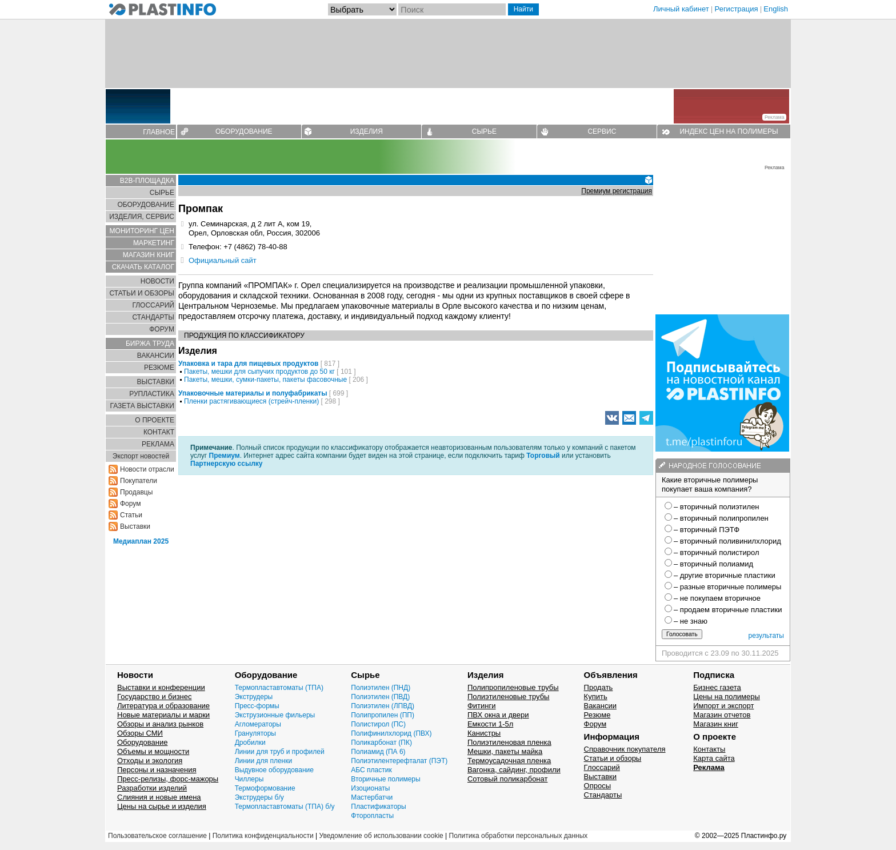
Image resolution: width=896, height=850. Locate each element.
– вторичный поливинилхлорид (727, 541)
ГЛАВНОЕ (159, 132)
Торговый (542, 456)
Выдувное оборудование (274, 770)
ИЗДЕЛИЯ (366, 131)
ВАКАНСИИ (155, 356)
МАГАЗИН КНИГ (148, 255)
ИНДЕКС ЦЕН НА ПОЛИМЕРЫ (728, 131)
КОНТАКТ (158, 432)
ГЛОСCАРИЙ (153, 305)
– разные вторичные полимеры (727, 586)
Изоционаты (370, 788)
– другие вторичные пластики (724, 575)
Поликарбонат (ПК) (381, 743)
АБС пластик (371, 770)
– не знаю (690, 621)
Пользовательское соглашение (157, 836)
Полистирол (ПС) (378, 724)
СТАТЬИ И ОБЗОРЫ (141, 293)
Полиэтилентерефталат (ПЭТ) (399, 761)
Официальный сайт (223, 260)
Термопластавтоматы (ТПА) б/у (285, 807)
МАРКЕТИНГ (153, 243)
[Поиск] (452, 9)
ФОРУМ (161, 329)
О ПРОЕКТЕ (154, 420)
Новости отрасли (147, 469)
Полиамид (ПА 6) (378, 752)
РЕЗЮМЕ (159, 368)
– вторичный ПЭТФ (706, 529)
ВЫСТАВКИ (155, 382)
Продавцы (136, 492)
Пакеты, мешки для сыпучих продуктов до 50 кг (259, 372)
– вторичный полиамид (713, 564)
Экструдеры (254, 697)
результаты (766, 636)
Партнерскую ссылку (226, 464)
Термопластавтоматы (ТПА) (279, 688)
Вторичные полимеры (385, 779)
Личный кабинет (681, 9)
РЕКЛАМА (158, 444)
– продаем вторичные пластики (728, 609)
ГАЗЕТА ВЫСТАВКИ (142, 406)
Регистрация (736, 9)
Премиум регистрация (616, 191)
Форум (130, 504)
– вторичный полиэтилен (716, 506)
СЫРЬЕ (484, 131)
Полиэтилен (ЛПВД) (382, 706)
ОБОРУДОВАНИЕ (244, 131)
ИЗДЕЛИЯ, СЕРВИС (141, 217)
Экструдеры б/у (259, 797)
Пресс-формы (257, 706)
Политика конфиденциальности (263, 836)
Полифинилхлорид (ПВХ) (391, 733)
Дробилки (250, 743)
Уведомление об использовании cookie (381, 836)
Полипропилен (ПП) (382, 715)
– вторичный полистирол (716, 552)
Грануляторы (255, 733)
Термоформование (265, 788)
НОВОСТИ (157, 281)
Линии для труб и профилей (280, 752)
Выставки (135, 526)
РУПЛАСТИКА (151, 394)
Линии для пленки (264, 761)
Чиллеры (249, 779)
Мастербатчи (372, 797)
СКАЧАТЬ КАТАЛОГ (143, 267)
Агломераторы (258, 724)
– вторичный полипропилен (721, 518)
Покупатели (138, 481)
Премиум (224, 456)
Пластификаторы (378, 807)
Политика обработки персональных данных (518, 836)
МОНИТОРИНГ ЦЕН (142, 231)
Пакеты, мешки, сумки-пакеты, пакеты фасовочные (265, 380)
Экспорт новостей (141, 456)
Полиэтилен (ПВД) (380, 697)
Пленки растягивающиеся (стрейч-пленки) (251, 401)
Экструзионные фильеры (275, 715)
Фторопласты (372, 816)
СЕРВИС (601, 131)
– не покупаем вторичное (717, 598)
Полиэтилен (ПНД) (380, 688)
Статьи (131, 515)
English (775, 9)
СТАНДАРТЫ (153, 317)
